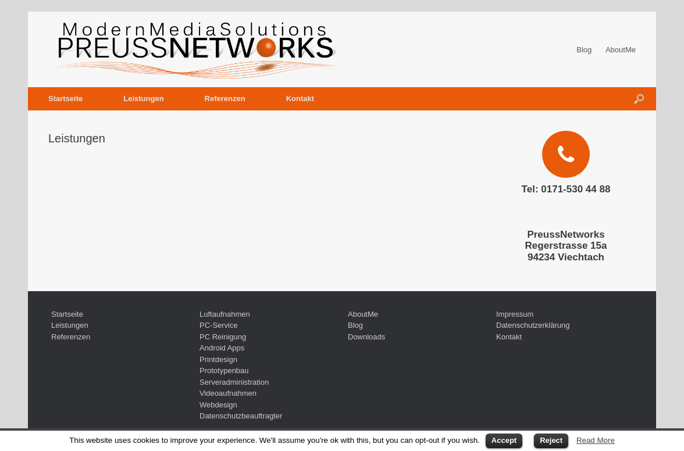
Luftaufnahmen (225, 314)
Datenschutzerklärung (532, 325)
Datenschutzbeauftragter (241, 415)
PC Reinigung (223, 336)
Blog (584, 49)
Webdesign (218, 404)
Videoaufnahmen (228, 393)
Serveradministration (234, 382)
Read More (595, 440)
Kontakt (300, 98)
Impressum (514, 314)
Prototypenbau (224, 370)
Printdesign (218, 359)
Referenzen (225, 98)
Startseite (65, 98)
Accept (503, 440)
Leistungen (143, 98)
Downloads (366, 336)
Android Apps (222, 347)
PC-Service (219, 325)
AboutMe (620, 49)
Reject (551, 440)
